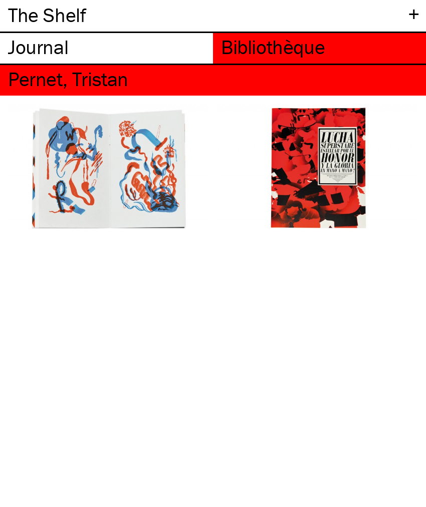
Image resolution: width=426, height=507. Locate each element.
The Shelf (47, 15)
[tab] (106, 48)
